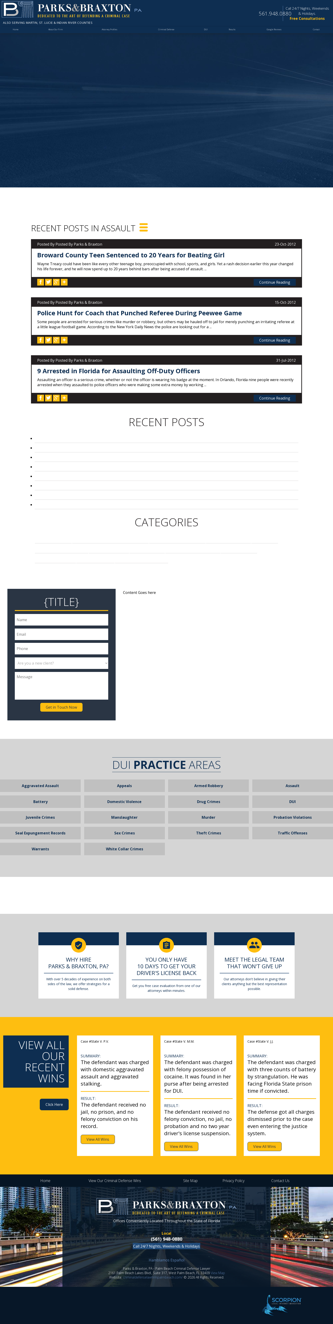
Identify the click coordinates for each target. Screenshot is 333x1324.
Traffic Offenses (292, 833)
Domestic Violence (124, 801)
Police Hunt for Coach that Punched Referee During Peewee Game (139, 313)
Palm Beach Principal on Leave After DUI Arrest (90, 495)
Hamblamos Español (166, 1260)
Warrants (40, 849)
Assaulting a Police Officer (110, 538)
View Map (218, 1273)
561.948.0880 (267, 14)
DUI (204, 32)
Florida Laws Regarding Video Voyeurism (83, 476)
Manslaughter (124, 817)
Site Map (190, 1180)
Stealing (95, 558)
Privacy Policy (233, 1180)
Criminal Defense (166, 32)
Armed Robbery (208, 785)
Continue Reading (274, 282)
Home (15, 32)
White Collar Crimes (124, 849)
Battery (40, 801)
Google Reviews (273, 32)
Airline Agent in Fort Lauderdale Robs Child (87, 504)
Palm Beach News (193, 548)
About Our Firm (55, 32)
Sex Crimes (55, 558)
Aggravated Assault (40, 785)
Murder (147, 548)
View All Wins (97, 1139)
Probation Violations (293, 817)
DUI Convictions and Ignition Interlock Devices (91, 438)
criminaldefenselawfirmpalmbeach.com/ (153, 1277)
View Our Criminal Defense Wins (115, 1180)
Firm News (109, 548)
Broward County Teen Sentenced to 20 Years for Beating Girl (131, 255)
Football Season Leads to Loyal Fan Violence (89, 485)
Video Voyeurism (141, 558)
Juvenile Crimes (40, 817)
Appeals (124, 785)
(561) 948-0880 (166, 1239)
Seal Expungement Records (40, 833)
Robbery (239, 548)
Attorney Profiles (109, 32)
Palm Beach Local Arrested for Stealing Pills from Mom (100, 447)
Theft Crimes (208, 833)
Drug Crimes (228, 538)
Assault (53, 538)
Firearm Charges (61, 548)
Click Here (54, 1104)
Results (230, 32)
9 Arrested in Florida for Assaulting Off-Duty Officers (118, 371)
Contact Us (280, 1180)
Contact (315, 32)
